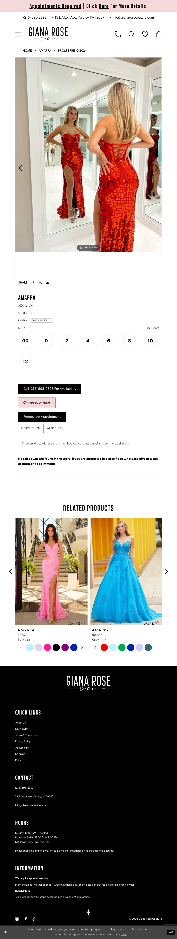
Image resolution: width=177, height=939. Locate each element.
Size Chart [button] (152, 328)
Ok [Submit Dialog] (171, 932)
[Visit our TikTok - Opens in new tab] (33, 919)
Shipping (20, 754)
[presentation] (51, 571)
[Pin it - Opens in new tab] (40, 282)
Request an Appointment (42, 416)
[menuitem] (88, 17)
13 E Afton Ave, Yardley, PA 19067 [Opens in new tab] (34, 796)
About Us (20, 722)
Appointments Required (55, 6)
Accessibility (22, 747)
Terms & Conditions (26, 735)
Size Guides (21, 729)
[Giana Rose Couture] (48, 33)
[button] (18, 34)
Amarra (45, 50)
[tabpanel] (88, 154)
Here (104, 6)
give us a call (148, 459)
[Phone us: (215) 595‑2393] (34, 18)
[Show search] (131, 34)
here (124, 934)
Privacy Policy (22, 741)
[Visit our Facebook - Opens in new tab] (26, 919)
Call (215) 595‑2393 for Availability (49, 389)
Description (30, 428)
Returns (19, 760)
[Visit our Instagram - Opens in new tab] (17, 919)
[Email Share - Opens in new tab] (47, 282)
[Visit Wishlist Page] (145, 34)
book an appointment (38, 464)
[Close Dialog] (5, 932)
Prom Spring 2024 (72, 50)
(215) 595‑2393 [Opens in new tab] (24, 787)
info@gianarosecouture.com (31, 805)
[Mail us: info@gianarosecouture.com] (133, 18)
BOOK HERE (22, 891)
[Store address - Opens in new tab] (79, 18)
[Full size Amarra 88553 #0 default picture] (88, 154)
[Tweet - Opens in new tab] (34, 282)
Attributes (55, 428)
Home (27, 50)
